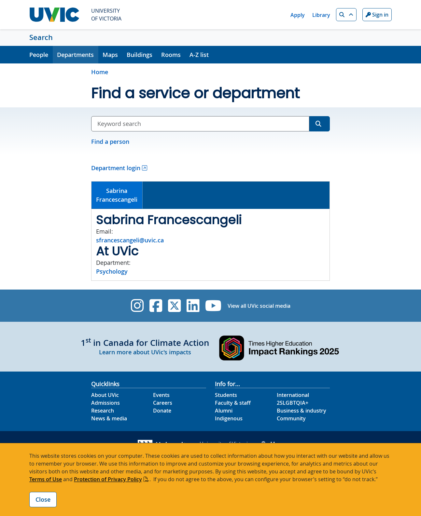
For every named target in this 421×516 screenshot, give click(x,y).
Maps (110, 55)
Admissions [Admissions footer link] (105, 402)
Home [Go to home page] (99, 72)
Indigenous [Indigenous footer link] (229, 418)
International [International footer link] (293, 395)
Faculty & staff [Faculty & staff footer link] (233, 402)
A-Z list (199, 55)
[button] (346, 14)
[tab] (117, 195)
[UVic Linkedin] (193, 305)
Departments (75, 55)
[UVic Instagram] (137, 305)
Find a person (110, 141)
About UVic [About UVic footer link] (105, 395)
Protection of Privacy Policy (108, 479)
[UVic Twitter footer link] (174, 305)
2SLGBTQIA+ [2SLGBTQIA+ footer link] (292, 402)
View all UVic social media (259, 305)
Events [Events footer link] (161, 395)
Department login (115, 168)
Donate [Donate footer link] (162, 410)
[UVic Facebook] (155, 305)
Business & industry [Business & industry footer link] (301, 410)
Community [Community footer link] (291, 418)
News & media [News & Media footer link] (109, 418)
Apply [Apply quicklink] (297, 15)
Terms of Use (45, 479)
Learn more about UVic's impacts (145, 352)
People (38, 55)
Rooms (171, 55)
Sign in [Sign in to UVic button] (377, 14)
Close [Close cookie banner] (42, 499)
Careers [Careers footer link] (162, 402)
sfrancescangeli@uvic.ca (130, 240)
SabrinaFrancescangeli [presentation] (116, 195)
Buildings (139, 55)
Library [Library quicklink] (321, 15)
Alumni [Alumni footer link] (223, 410)
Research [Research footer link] (102, 410)
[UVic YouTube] (213, 305)
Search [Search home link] (41, 37)
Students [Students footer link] (226, 395)
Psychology (112, 271)
